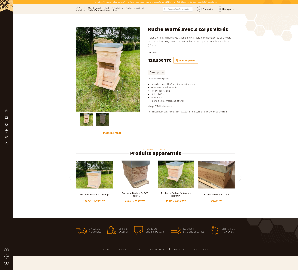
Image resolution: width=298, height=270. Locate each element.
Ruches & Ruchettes (114, 8)
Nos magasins (6, 131)
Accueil (6, 110)
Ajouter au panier (193, 60)
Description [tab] (164, 72)
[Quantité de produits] (170, 52)
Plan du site (179, 249)
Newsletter (123, 249)
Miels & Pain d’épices (6, 124)
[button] (128, 30)
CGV (139, 249)
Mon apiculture (6, 137)
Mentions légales (157, 249)
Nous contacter (6, 144)
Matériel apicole (6, 117)
